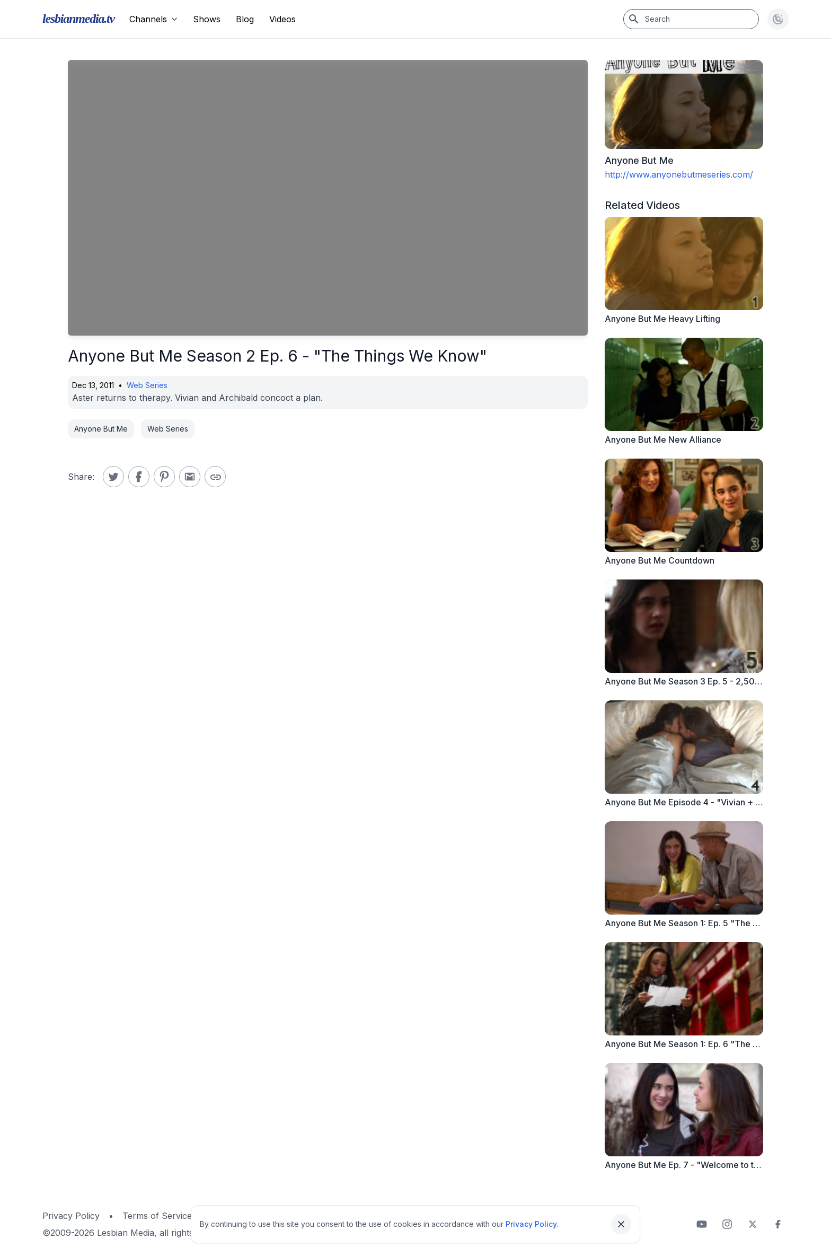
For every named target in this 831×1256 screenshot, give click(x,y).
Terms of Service (157, 1215)
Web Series (147, 385)
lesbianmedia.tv (78, 18)
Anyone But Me (101, 428)
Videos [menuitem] (282, 19)
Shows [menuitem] (206, 19)
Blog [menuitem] (245, 19)
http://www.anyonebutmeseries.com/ (679, 174)
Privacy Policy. (532, 1223)
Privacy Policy (71, 1215)
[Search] (691, 19)
